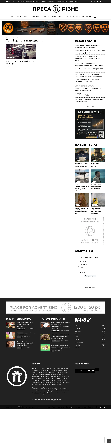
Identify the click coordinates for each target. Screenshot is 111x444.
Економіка (69, 17)
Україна (19, 17)
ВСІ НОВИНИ (89, 106)
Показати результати (90, 280)
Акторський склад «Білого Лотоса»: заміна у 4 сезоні (81, 165)
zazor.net (35, 407)
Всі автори (69, 407)
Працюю (82, 270)
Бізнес (43, 17)
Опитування (60, 407)
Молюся (82, 273)
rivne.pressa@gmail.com (52, 400)
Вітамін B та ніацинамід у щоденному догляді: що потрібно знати (87, 58)
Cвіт (12, 17)
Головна (8, 37)
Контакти (91, 407)
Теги (14, 37)
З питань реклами (73, 1)
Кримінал (80, 17)
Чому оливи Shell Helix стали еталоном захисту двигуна (25, 324)
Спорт (60, 17)
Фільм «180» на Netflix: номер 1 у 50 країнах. (98, 165)
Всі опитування (90, 287)
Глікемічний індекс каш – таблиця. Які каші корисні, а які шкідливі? (60, 347)
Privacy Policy (100, 407)
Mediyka (18, 407)
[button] (94, 17)
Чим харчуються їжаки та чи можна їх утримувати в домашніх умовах (60, 336)
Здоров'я (52, 17)
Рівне (26, 17)
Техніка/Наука (79, 342)
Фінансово (82, 261)
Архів (48, 407)
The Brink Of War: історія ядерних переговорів (97, 186)
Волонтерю (83, 264)
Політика (35, 17)
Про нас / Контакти (62, 1)
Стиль (88, 17)
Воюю (81, 267)
